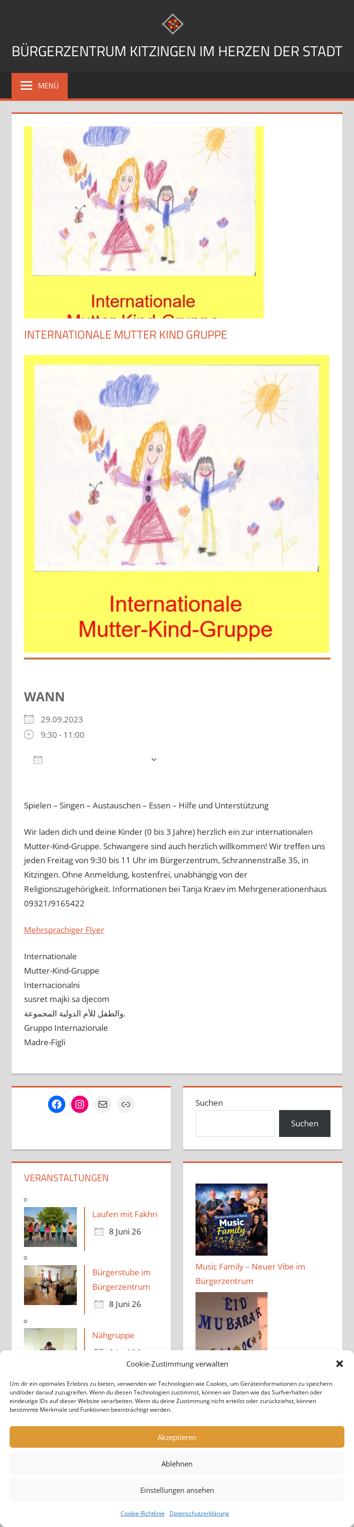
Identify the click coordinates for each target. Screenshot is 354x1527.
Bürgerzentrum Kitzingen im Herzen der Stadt (177, 62)
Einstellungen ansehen (177, 1490)
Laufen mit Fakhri (125, 1238)
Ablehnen (177, 1463)
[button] (339, 1363)
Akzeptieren (177, 1437)
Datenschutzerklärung (199, 1513)
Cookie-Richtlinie (143, 1513)
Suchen (209, 1126)
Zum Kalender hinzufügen (90, 783)
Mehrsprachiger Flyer (64, 953)
